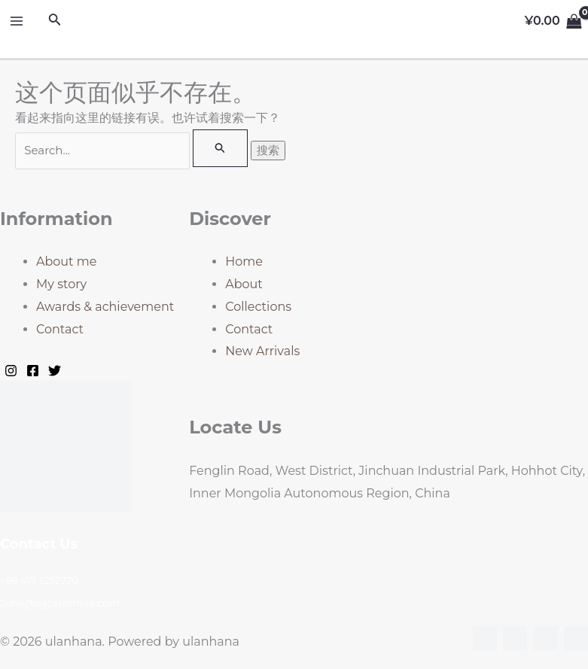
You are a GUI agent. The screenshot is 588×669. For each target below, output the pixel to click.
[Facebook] (32, 370)
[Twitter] (54, 370)
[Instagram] (11, 370)
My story (61, 284)
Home (244, 261)
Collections (258, 307)
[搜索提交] (220, 148)
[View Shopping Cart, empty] (553, 21)
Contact (60, 329)
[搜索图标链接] (55, 21)
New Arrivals (262, 351)
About (244, 284)
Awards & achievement (105, 307)
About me (66, 261)
